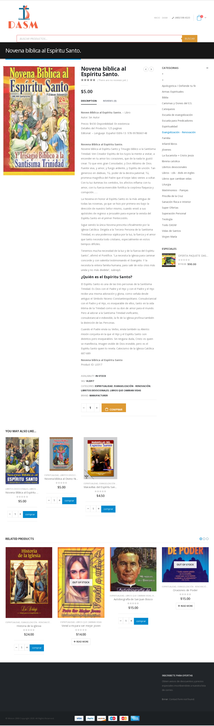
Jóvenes (166, 149)
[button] (200, 539)
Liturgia (166, 184)
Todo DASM (169, 225)
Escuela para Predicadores (177, 120)
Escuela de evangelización (177, 115)
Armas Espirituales (173, 91)
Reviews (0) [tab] (109, 100)
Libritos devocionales (95, 390)
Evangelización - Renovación (132, 386)
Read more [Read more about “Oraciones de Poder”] (187, 605)
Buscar (190, 38)
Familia (166, 138)
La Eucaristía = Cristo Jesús (178, 155)
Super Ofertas (170, 207)
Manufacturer (98, 395)
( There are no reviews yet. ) (112, 80)
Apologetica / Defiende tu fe (179, 86)
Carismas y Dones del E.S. (177, 103)
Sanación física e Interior (176, 202)
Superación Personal (174, 213)
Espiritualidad (104, 386)
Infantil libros (169, 144)
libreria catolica (171, 161)
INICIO (157, 17)
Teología (167, 219)
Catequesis (168, 109)
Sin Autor (94, 117)
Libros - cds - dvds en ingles (178, 173)
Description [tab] (89, 100)
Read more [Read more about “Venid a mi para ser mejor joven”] (82, 641)
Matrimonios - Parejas (175, 190)
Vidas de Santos (171, 231)
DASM (165, 17)
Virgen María (169, 236)
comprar (116, 409)
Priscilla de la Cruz (172, 196)
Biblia (165, 97)
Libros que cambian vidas (125, 390)
